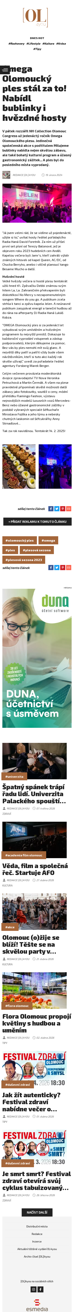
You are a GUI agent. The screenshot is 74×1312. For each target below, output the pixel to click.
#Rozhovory (16, 43)
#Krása (61, 43)
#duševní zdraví (17, 1084)
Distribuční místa (37, 1226)
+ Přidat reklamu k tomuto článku (37, 521)
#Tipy (37, 49)
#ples (10, 550)
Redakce (37, 1234)
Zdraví (6, 813)
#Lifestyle (33, 43)
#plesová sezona (37, 550)
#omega (48, 540)
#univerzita (14, 776)
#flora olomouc (17, 1006)
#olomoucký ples (20, 540)
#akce (10, 927)
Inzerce (37, 1241)
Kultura (7, 885)
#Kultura (48, 43)
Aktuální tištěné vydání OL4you (37, 1249)
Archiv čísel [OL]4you (37, 1256)
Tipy (4, 1043)
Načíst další (37, 1212)
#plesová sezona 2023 (24, 560)
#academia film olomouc (23, 855)
